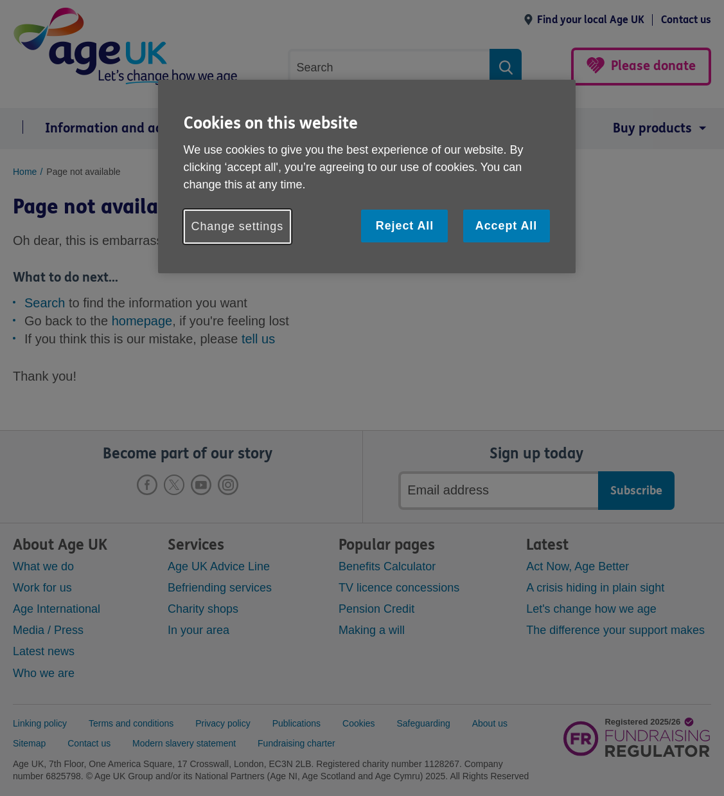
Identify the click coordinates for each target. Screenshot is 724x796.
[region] (367, 176)
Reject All (405, 225)
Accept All (506, 225)
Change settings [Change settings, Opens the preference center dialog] (237, 226)
